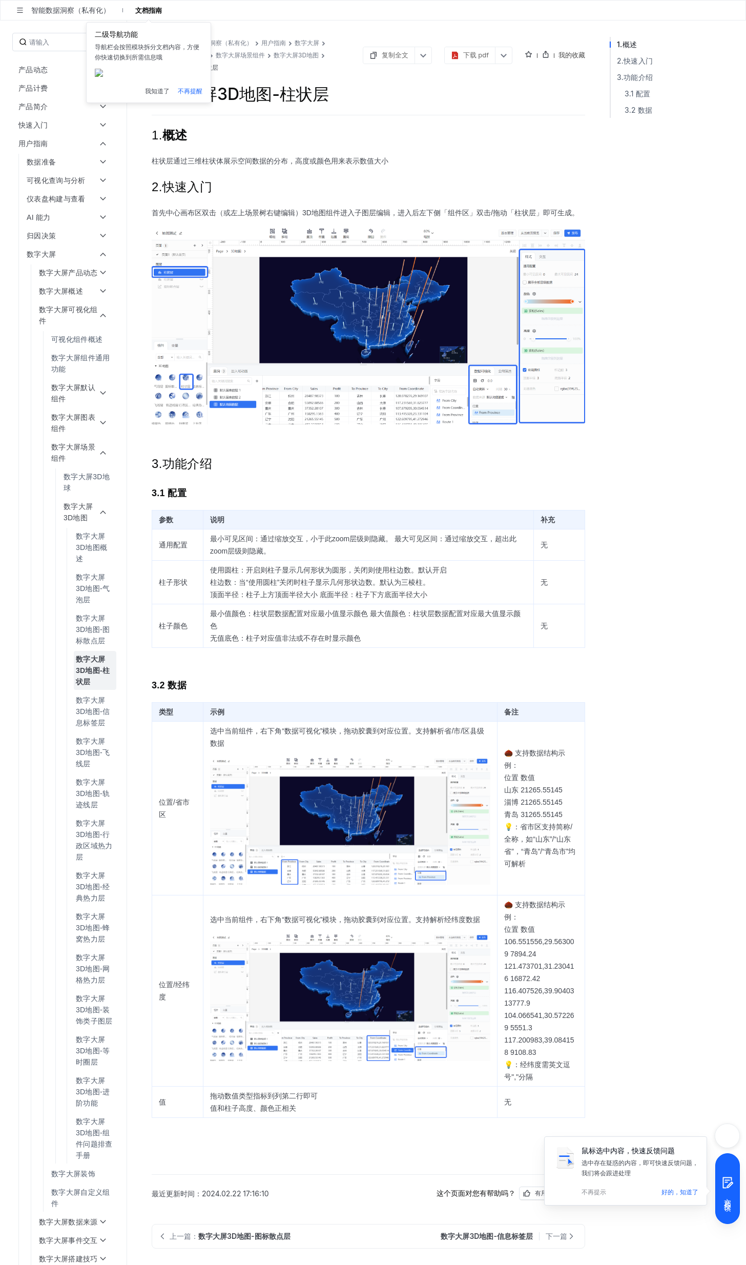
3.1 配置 (638, 93)
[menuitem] (64, 339)
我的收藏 (571, 55)
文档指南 (148, 10)
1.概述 (627, 44)
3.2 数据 (639, 110)
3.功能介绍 (635, 77)
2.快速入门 (635, 60)
